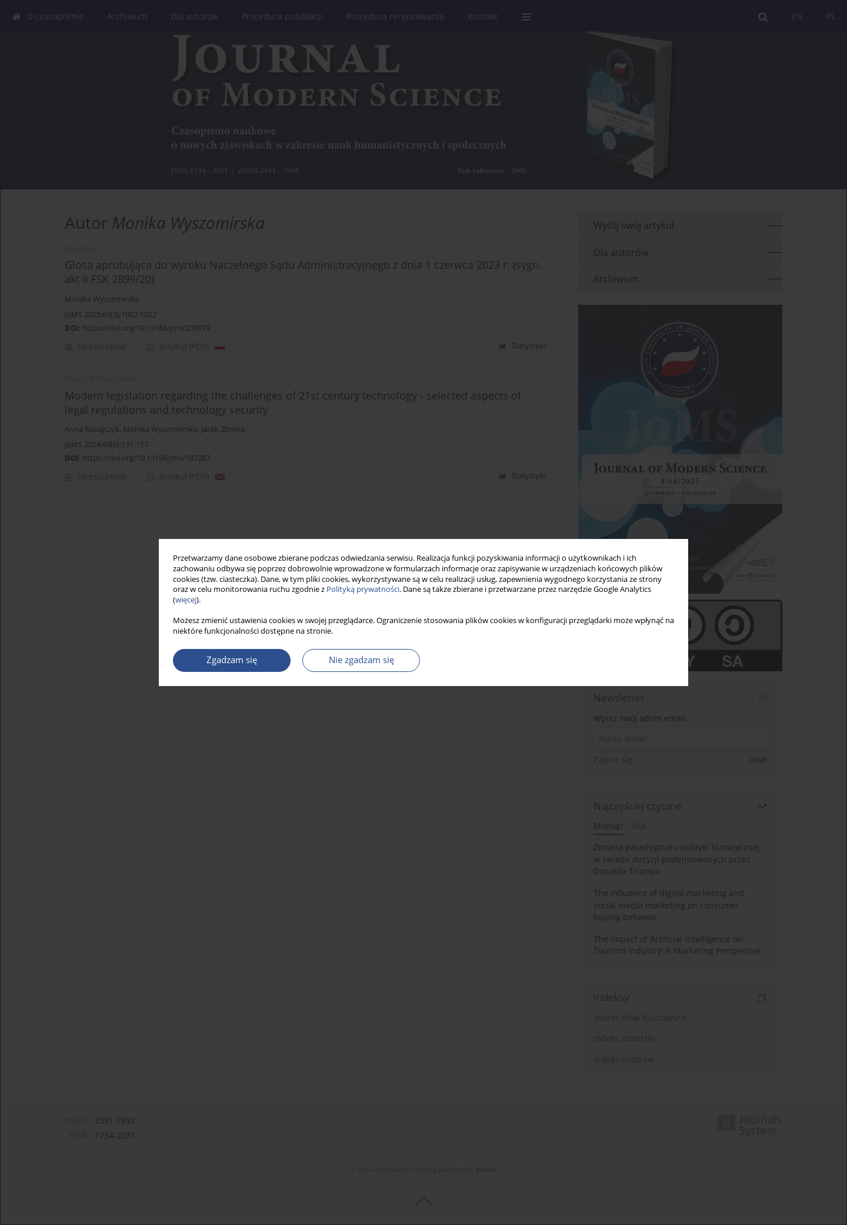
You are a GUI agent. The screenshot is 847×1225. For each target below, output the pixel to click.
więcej (185, 600)
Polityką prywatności (362, 589)
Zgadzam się (231, 660)
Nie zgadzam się (361, 660)
